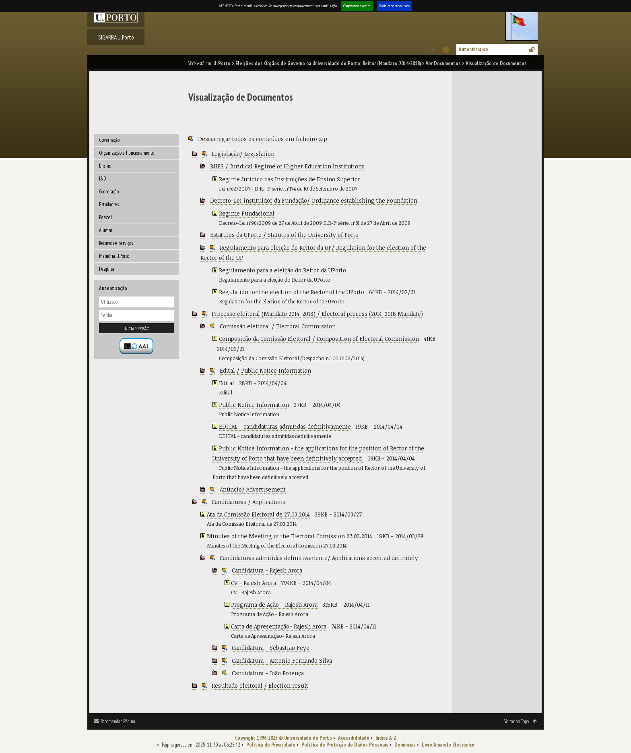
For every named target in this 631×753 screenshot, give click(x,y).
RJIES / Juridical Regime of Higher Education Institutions (287, 166)
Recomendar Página (118, 721)
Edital (226, 383)
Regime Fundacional (246, 213)
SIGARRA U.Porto (116, 37)
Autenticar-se (473, 49)
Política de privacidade (394, 5)
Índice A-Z (385, 737)
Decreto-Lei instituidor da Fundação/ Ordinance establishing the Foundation (313, 200)
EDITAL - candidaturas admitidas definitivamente (285, 426)
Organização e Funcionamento (126, 152)
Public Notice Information (254, 405)
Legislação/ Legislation (243, 154)
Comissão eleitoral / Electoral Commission (278, 326)
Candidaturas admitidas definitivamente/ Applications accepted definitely (319, 558)
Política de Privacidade (270, 744)
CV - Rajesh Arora (253, 583)
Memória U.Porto (114, 256)
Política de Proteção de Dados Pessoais (344, 744)
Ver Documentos (443, 63)
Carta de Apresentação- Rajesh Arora (278, 626)
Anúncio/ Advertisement (253, 489)
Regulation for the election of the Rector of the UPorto (291, 292)
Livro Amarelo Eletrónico (448, 744)
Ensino (105, 165)
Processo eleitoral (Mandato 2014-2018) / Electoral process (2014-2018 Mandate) (317, 313)
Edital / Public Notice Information (265, 370)
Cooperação (109, 191)
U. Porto (222, 63)
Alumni (105, 230)
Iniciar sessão (136, 329)
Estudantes (109, 204)
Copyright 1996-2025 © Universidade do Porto (283, 737)
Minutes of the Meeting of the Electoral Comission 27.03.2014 (289, 536)
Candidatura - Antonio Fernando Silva (282, 660)
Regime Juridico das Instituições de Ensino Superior (289, 179)
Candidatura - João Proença (268, 673)
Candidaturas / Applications (248, 502)
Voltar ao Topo (516, 721)
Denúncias (405, 744)
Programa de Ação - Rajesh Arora (274, 604)
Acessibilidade (353, 737)
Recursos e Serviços (116, 243)
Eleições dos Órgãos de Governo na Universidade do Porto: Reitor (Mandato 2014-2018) (328, 63)
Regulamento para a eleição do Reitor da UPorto (282, 270)
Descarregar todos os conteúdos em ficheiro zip (262, 139)
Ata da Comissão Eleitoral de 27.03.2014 (258, 514)
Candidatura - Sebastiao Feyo (270, 647)
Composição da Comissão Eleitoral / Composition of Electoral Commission (319, 338)
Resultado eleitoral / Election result (260, 685)
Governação (109, 140)
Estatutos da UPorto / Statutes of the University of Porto (284, 235)
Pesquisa (106, 269)
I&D (102, 178)
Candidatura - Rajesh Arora (267, 570)
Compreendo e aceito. (357, 5)
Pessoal (105, 217)
